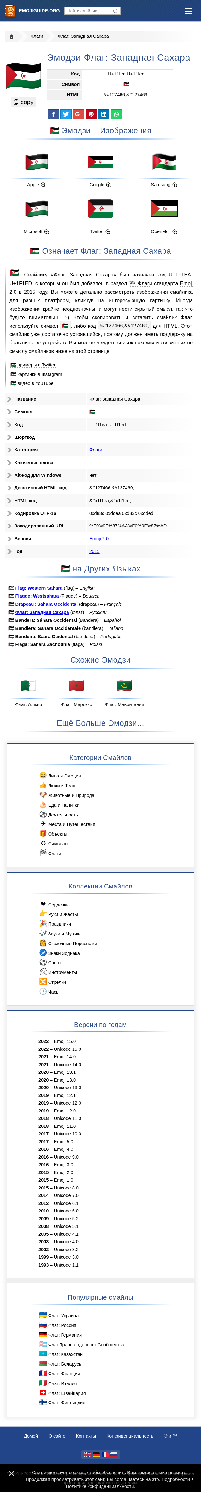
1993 (43, 1264)
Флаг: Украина (58, 1315)
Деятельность (58, 814)
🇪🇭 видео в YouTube (31, 383)
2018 (43, 1118)
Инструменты (57, 972)
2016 (43, 1149)
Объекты (52, 833)
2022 (43, 1041)
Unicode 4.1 (66, 1234)
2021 (43, 1056)
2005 (43, 1234)
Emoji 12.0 (65, 1110)
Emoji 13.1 (65, 1072)
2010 (43, 1210)
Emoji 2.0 (99, 538)
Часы (49, 991)
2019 (43, 1095)
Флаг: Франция (59, 1373)
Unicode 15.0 (67, 1049)
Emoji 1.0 (63, 1180)
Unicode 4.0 (66, 1241)
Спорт (49, 962)
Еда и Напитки (59, 805)
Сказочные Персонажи (67, 943)
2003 (43, 1241)
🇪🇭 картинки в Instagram (36, 374)
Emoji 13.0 (65, 1080)
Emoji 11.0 (65, 1126)
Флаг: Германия (60, 1334)
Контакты (86, 1436)
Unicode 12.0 (67, 1102)
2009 (43, 1218)
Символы (53, 843)
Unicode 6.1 (66, 1203)
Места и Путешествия (66, 824)
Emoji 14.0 (65, 1056)
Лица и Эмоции (59, 775)
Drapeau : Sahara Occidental (46, 604)
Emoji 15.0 (65, 1041)
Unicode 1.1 (66, 1264)
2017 (43, 1133)
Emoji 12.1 (65, 1095)
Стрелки (52, 982)
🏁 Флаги (140, 283)
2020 (43, 1072)
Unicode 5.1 (66, 1226)
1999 (43, 1257)
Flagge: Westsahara (37, 595)
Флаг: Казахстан (60, 1354)
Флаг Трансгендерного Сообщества (81, 1344)
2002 (43, 1249)
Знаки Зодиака (59, 953)
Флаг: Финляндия (61, 1402)
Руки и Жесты (58, 914)
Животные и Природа (66, 795)
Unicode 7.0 (66, 1195)
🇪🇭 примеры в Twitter (32, 364)
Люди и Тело (56, 785)
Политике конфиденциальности (100, 1486)
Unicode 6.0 (66, 1210)
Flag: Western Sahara (38, 588)
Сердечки (53, 904)
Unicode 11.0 (67, 1118)
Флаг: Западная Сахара (83, 36)
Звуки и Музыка (60, 933)
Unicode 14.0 (67, 1064)
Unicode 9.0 (66, 1157)
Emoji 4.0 (63, 1149)
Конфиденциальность (130, 1436)
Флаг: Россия (57, 1325)
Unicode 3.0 (66, 1257)
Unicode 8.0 (66, 1187)
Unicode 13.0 (67, 1087)
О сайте (57, 1436)
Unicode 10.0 (67, 1133)
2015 (29, 292)
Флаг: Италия (57, 1383)
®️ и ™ (170, 1436)
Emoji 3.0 (63, 1164)
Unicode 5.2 (66, 1218)
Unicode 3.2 (66, 1249)
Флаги (36, 36)
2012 (43, 1203)
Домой (31, 1436)
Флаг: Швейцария (62, 1393)
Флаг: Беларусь (59, 1363)
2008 (43, 1226)
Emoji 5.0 (63, 1141)
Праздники (54, 923)
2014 (43, 1195)
